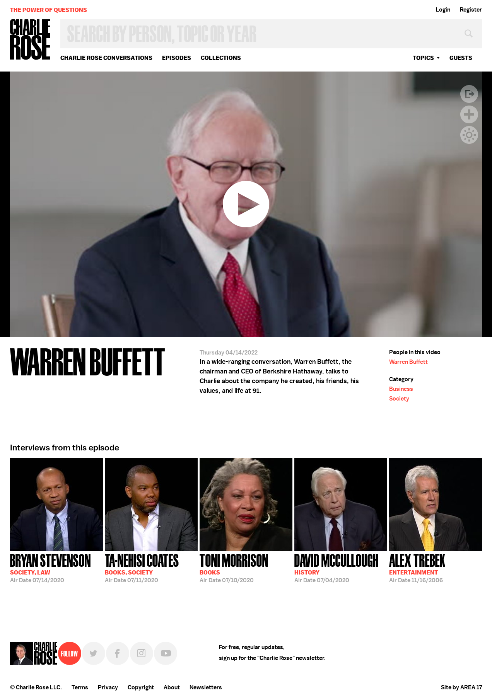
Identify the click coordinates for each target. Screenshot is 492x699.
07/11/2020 (142, 567)
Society (399, 398)
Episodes (176, 57)
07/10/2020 (234, 567)
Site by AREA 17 (461, 687)
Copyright (141, 687)
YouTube (165, 653)
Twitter (93, 653)
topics (423, 57)
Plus (469, 114)
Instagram (141, 653)
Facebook (117, 653)
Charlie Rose (30, 40)
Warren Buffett (408, 362)
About (172, 687)
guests (460, 57)
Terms (80, 687)
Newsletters (206, 687)
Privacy (108, 687)
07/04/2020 (336, 567)
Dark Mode (469, 135)
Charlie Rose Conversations (106, 57)
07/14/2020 (50, 567)
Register (471, 10)
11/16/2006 (417, 567)
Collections (221, 57)
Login (443, 10)
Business (401, 389)
